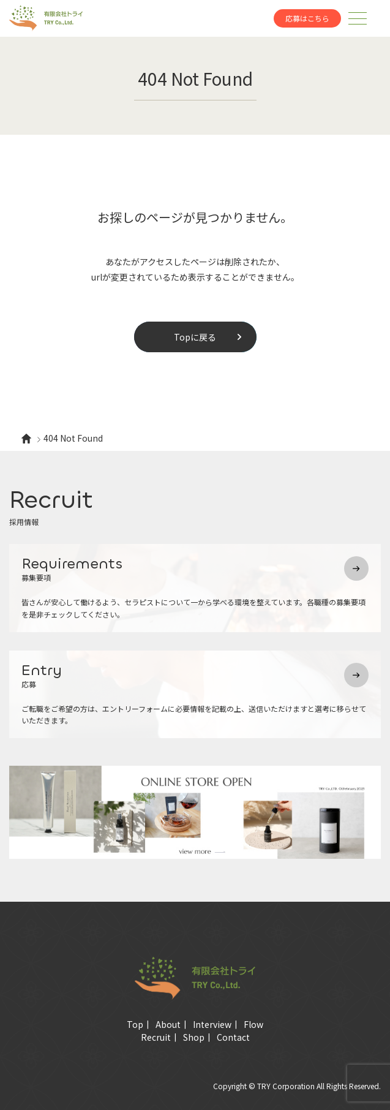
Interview (212, 1024)
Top (135, 1024)
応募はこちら (307, 18)
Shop (193, 1037)
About (168, 1024)
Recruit (156, 1037)
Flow (253, 1024)
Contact (233, 1037)
